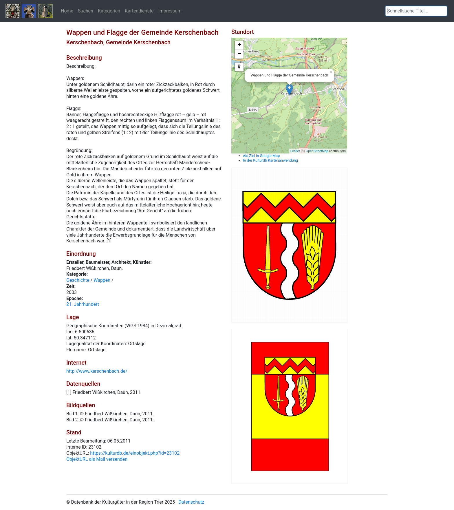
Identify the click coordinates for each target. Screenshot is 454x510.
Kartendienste (139, 11)
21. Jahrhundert (82, 304)
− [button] (239, 54)
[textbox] (416, 11)
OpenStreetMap (317, 151)
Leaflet (295, 151)
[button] (442, 11)
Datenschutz (191, 502)
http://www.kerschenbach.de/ (96, 371)
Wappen (102, 280)
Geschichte (77, 280)
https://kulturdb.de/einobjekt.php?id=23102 (135, 453)
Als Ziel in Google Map (261, 155)
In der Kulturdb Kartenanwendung (270, 160)
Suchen (85, 11)
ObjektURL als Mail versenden (96, 459)
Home (67, 11)
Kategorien (109, 11)
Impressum (170, 11)
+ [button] (239, 45)
